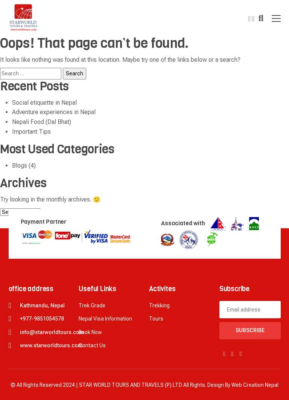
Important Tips (31, 131)
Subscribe (250, 330)
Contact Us (92, 345)
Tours (156, 319)
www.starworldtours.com (51, 345)
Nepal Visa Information (105, 319)
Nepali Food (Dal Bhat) (41, 121)
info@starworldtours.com (52, 332)
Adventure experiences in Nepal (54, 112)
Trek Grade (92, 305)
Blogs (19, 165)
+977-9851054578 (42, 319)
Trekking (159, 305)
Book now (90, 332)
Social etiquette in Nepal (44, 102)
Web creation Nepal (254, 385)
